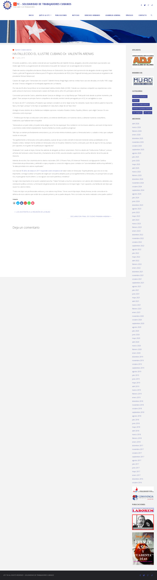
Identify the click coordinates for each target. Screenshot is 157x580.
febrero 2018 (137, 438)
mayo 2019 (136, 383)
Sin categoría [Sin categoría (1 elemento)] (137, 113)
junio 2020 (136, 334)
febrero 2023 (137, 227)
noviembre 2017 (138, 449)
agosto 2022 (136, 249)
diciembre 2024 (137, 179)
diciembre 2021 (137, 272)
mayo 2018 (136, 427)
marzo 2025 (136, 172)
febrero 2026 (137, 131)
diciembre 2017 (137, 445)
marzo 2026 (136, 127)
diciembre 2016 (137, 479)
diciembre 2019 (137, 357)
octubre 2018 (137, 408)
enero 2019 (136, 397)
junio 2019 (136, 379)
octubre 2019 (137, 364)
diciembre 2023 (137, 205)
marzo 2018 (136, 434)
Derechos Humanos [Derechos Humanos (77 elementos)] (139, 96)
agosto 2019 (136, 371)
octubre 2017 (137, 453)
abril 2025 (135, 168)
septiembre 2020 (138, 323)
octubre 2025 (137, 146)
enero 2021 (136, 312)
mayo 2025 (136, 164)
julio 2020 (135, 331)
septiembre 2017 (138, 457)
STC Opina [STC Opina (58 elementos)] (147, 113)
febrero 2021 (137, 309)
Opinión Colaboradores (23, 50)
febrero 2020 (137, 349)
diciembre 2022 (137, 235)
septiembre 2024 (138, 190)
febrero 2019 (137, 394)
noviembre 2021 (138, 275)
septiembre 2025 (138, 149)
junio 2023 (136, 212)
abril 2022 (135, 260)
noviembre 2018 (138, 405)
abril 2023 (135, 220)
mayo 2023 (136, 216)
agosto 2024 (136, 194)
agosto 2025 (136, 153)
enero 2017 (136, 475)
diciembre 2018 (137, 401)
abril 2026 (135, 123)
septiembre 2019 (138, 368)
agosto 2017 (136, 460)
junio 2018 (136, 423)
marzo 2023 (136, 223)
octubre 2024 (137, 186)
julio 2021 (135, 290)
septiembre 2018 (138, 412)
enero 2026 (136, 135)
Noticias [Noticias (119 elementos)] (135, 100)
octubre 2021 (137, 279)
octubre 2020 (137, 320)
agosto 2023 (136, 209)
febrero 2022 (137, 264)
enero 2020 (136, 353)
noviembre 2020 (138, 316)
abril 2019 (135, 386)
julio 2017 (135, 464)
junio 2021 (136, 294)
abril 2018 (135, 431)
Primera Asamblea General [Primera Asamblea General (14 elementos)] (142, 109)
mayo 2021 (136, 297)
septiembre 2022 (138, 246)
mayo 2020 (136, 338)
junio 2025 (136, 161)
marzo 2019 (136, 390)
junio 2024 (136, 201)
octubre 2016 (137, 482)
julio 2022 (135, 253)
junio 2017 (136, 468)
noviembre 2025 (138, 142)
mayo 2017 (136, 471)
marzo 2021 (136, 305)
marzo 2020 (136, 346)
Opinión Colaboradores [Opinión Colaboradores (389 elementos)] (141, 105)
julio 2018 (135, 420)
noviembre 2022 (138, 238)
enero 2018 (136, 442)
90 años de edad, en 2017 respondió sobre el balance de (42, 171)
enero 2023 (136, 231)
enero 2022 (136, 268)
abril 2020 (135, 342)
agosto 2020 (136, 327)
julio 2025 (135, 157)
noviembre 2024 (138, 183)
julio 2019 (135, 375)
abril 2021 (135, 301)
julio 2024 (135, 198)
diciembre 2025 (137, 138)
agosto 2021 (136, 286)
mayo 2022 (136, 257)
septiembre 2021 (138, 283)
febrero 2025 (137, 175)
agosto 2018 (136, 416)
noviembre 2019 (138, 360)
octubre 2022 (137, 242)
